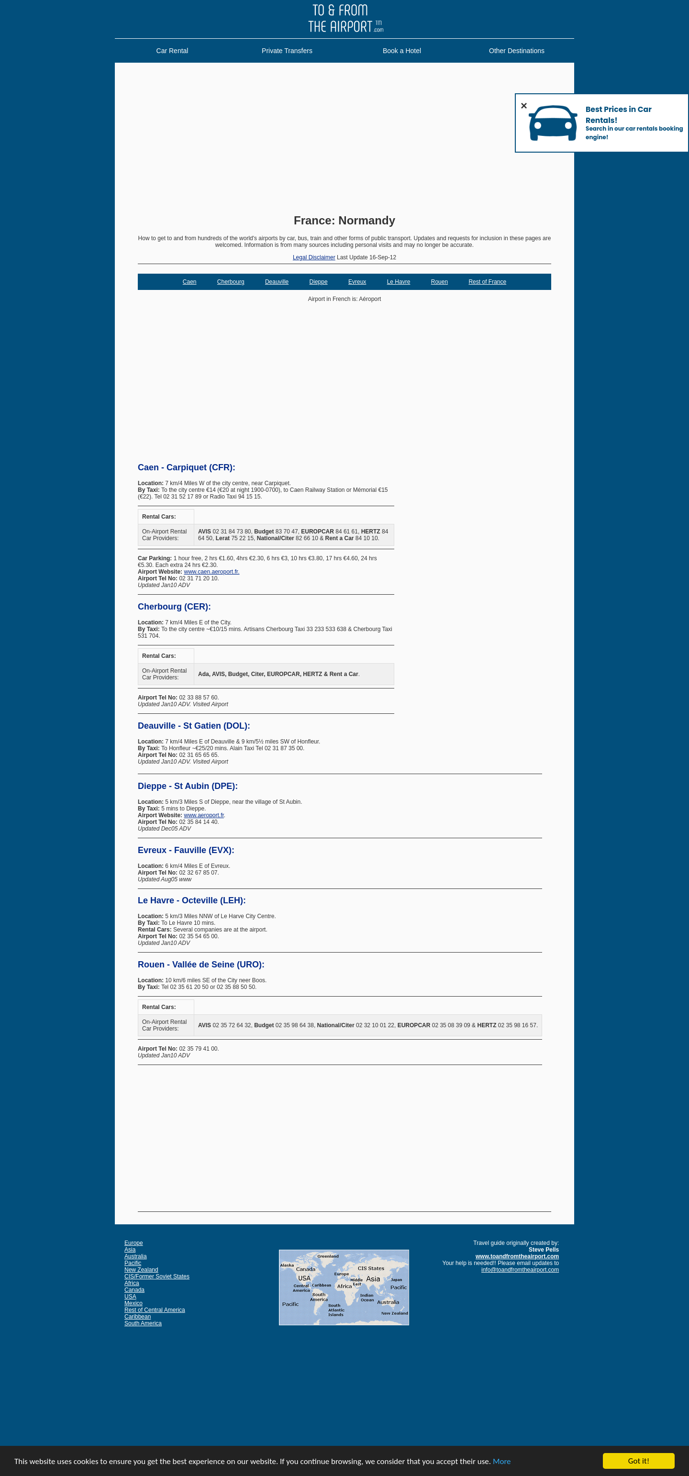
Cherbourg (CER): (174, 606)
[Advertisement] (344, 139)
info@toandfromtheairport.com (520, 1269)
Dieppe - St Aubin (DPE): (188, 786)
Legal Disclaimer (314, 257)
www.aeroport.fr (203, 815)
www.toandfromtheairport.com (517, 1256)
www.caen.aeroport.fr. (211, 571)
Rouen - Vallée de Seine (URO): (201, 964)
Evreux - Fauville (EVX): (186, 850)
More (502, 1462)
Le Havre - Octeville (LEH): (192, 900)
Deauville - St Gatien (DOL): (194, 726)
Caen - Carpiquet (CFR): (186, 467)
